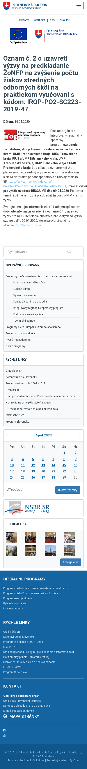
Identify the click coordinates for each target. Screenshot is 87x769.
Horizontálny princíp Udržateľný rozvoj (28, 402)
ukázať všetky (67, 490)
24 (12, 477)
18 (23, 471)
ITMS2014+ (12, 389)
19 (33, 471)
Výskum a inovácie (24, 295)
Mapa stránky (21, 716)
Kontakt (39, 20)
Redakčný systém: (57, 760)
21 (53, 471)
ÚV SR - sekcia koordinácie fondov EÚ (37, 752)
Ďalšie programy (15, 346)
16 (75, 465)
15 (64, 465)
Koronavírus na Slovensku (21, 377)
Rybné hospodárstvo (18, 339)
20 (43, 471)
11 (23, 465)
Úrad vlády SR (14, 370)
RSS (52, 20)
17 (12, 471)
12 (33, 465)
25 (23, 477)
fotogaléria (70, 562)
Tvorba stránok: (17, 760)
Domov (24, 20)
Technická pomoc (24, 320)
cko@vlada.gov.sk (23, 710)
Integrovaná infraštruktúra (29, 282)
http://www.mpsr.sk (27, 225)
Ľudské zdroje (21, 288)
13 (43, 465)
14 (53, 465)
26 (33, 477)
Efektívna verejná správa (28, 314)
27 (43, 477)
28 (53, 477)
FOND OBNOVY (15, 415)
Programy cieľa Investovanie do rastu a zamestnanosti (39, 276)
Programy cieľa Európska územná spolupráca (33, 327)
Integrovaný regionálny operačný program (38, 308)
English (65, 20)
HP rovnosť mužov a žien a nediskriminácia (32, 409)
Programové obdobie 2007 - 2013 (25, 383)
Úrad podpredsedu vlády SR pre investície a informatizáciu (41, 396)
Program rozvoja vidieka (20, 333)
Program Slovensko (17, 421)
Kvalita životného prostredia (30, 301)
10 (12, 465)
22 (64, 471)
